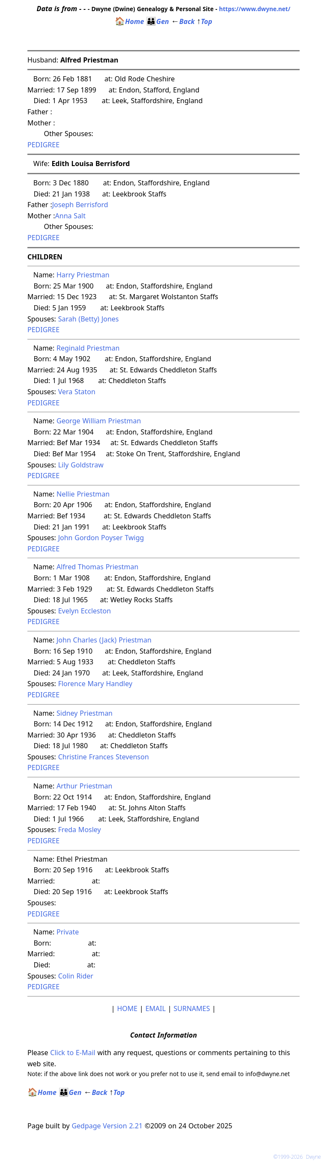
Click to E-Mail (72, 1052)
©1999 (299, 1156)
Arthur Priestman (84, 786)
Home (129, 21)
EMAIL (156, 1008)
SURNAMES (192, 1008)
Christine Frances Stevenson (103, 756)
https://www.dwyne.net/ (255, 9)
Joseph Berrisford (80, 204)
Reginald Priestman (87, 348)
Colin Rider (75, 976)
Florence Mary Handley (95, 683)
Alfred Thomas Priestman (97, 566)
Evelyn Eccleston (84, 611)
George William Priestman (98, 420)
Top (204, 21)
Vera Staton (76, 391)
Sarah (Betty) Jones (88, 319)
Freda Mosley (79, 829)
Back (183, 21)
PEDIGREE (43, 144)
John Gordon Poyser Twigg (101, 537)
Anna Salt (70, 215)
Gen (157, 21)
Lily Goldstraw (81, 465)
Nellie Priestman (83, 494)
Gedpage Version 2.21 (107, 1125)
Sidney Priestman (84, 713)
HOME (127, 1008)
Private (68, 932)
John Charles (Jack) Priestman (104, 640)
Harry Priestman (83, 275)
